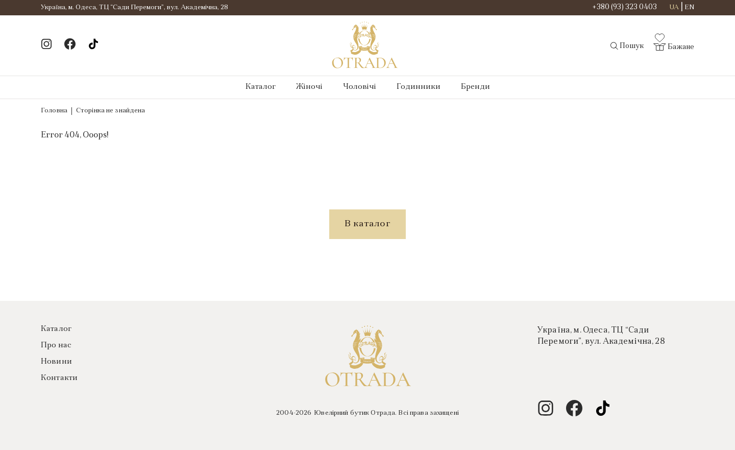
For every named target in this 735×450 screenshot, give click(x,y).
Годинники (418, 87)
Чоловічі (359, 87)
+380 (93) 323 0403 (625, 7)
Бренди (475, 87)
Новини (56, 362)
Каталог (261, 87)
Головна (54, 110)
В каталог (367, 224)
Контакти (59, 378)
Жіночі (309, 87)
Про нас (56, 345)
